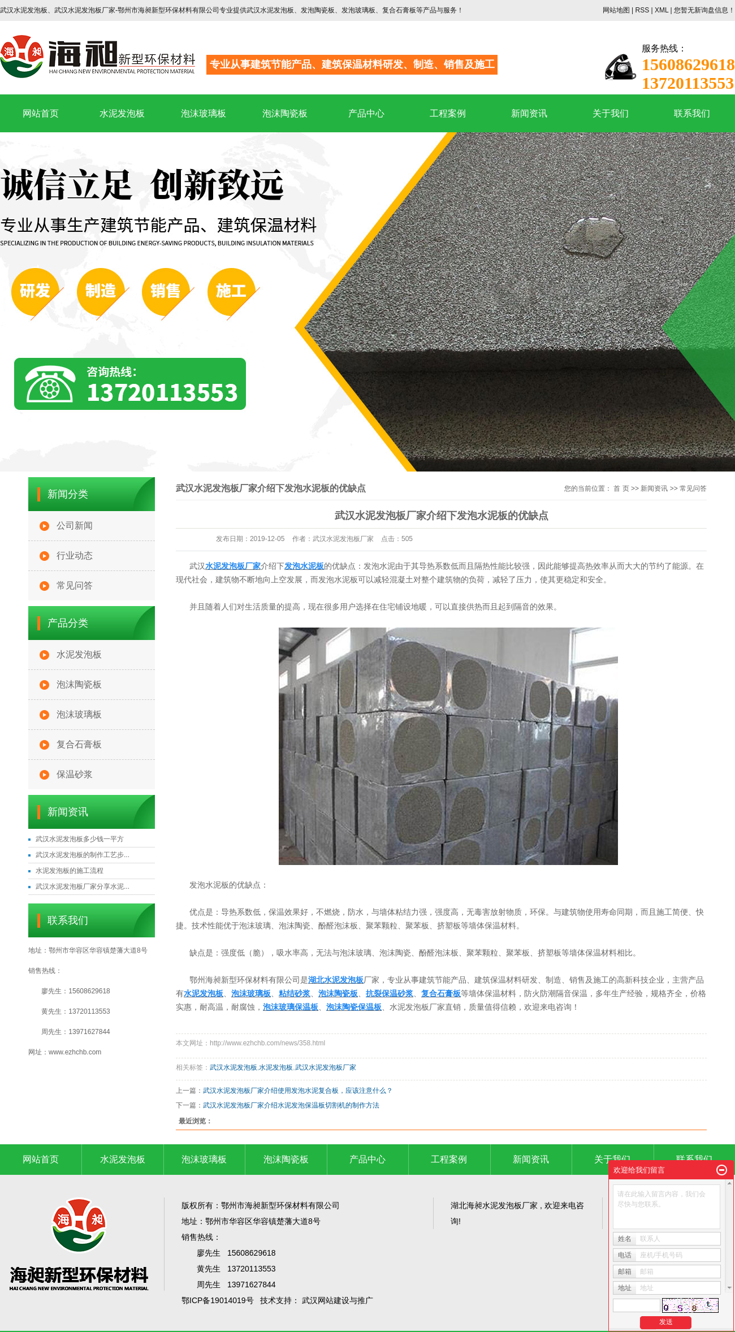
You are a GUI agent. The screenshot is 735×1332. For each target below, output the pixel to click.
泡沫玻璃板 (203, 113)
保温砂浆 (75, 774)
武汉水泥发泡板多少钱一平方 (80, 839)
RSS (642, 10)
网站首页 (41, 113)
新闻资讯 (529, 113)
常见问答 (75, 585)
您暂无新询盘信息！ (704, 10)
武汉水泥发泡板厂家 (325, 1067)
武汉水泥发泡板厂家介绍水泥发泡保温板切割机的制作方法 (291, 1105)
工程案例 (448, 113)
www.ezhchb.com (75, 1052)
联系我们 (692, 113)
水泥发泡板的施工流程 (69, 871)
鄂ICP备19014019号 (217, 1300)
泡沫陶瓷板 (285, 113)
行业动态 (75, 555)
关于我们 (611, 113)
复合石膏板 (79, 744)
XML (661, 10)
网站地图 (617, 10)
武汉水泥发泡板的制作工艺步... (82, 855)
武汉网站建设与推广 (337, 1300)
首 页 (621, 488)
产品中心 (366, 113)
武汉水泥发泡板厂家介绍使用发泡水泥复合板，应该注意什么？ (298, 1091)
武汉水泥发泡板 (233, 1067)
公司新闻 (75, 525)
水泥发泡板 (122, 113)
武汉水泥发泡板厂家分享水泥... (82, 886)
